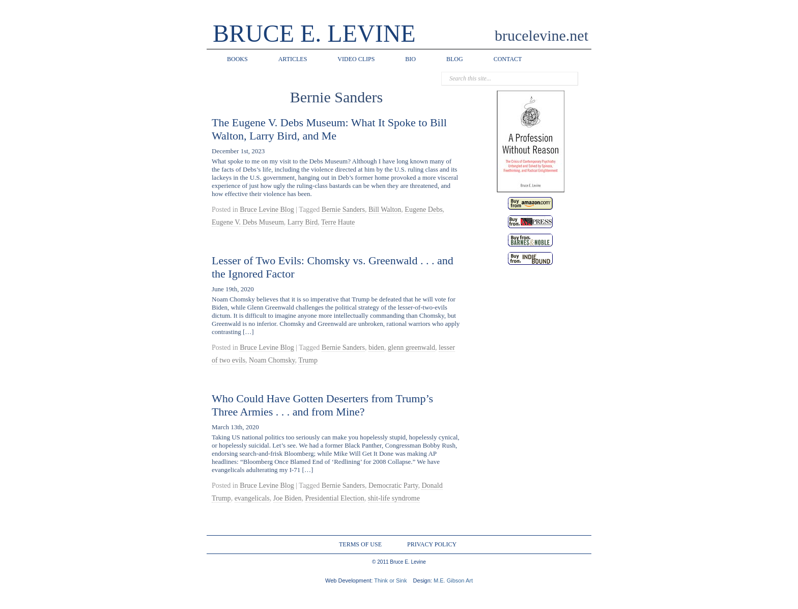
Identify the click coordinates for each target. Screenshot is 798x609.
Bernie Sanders (343, 209)
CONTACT (508, 59)
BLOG (454, 59)
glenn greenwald (411, 347)
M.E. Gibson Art (453, 580)
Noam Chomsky (272, 360)
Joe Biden (287, 498)
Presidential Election (334, 498)
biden (376, 347)
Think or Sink (390, 580)
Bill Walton (384, 209)
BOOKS (237, 59)
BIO (410, 59)
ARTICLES (292, 59)
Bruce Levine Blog (267, 209)
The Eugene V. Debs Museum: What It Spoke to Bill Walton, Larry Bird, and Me (329, 129)
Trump (308, 360)
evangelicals (252, 498)
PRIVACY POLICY (432, 544)
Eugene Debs (423, 209)
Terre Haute (338, 222)
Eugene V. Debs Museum (248, 222)
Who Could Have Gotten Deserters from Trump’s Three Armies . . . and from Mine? (322, 405)
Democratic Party (393, 485)
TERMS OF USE (360, 544)
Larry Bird (303, 222)
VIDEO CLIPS (356, 59)
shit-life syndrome (394, 498)
